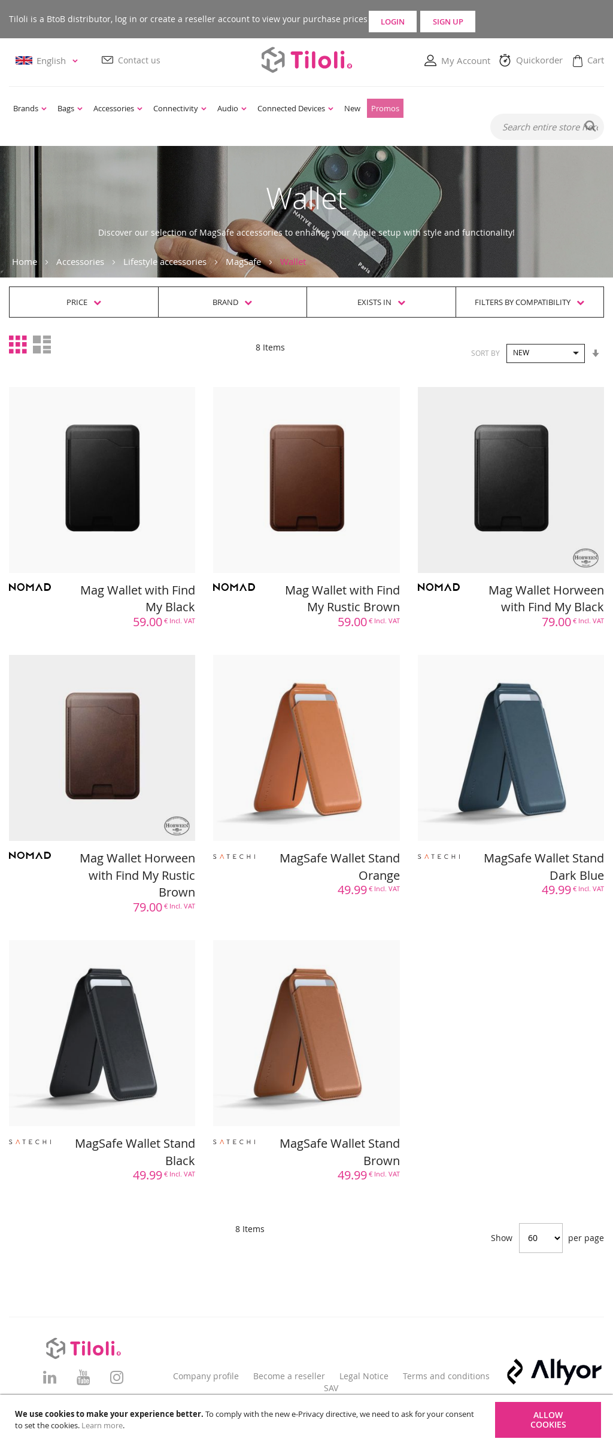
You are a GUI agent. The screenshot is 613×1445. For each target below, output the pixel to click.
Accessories (80, 262)
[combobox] (547, 127)
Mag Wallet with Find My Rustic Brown (342, 599)
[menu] (250, 108)
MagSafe (243, 262)
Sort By (485, 353)
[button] (48, 61)
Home (24, 262)
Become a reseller (289, 1376)
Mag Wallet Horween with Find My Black (546, 599)
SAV (331, 1388)
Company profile (206, 1376)
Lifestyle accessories (165, 262)
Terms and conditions (446, 1376)
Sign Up (531, 19)
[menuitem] (30, 108)
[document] (308, 1420)
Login (425, 19)
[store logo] (306, 60)
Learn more (102, 1425)
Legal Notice (364, 1376)
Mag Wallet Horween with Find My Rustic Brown (137, 875)
